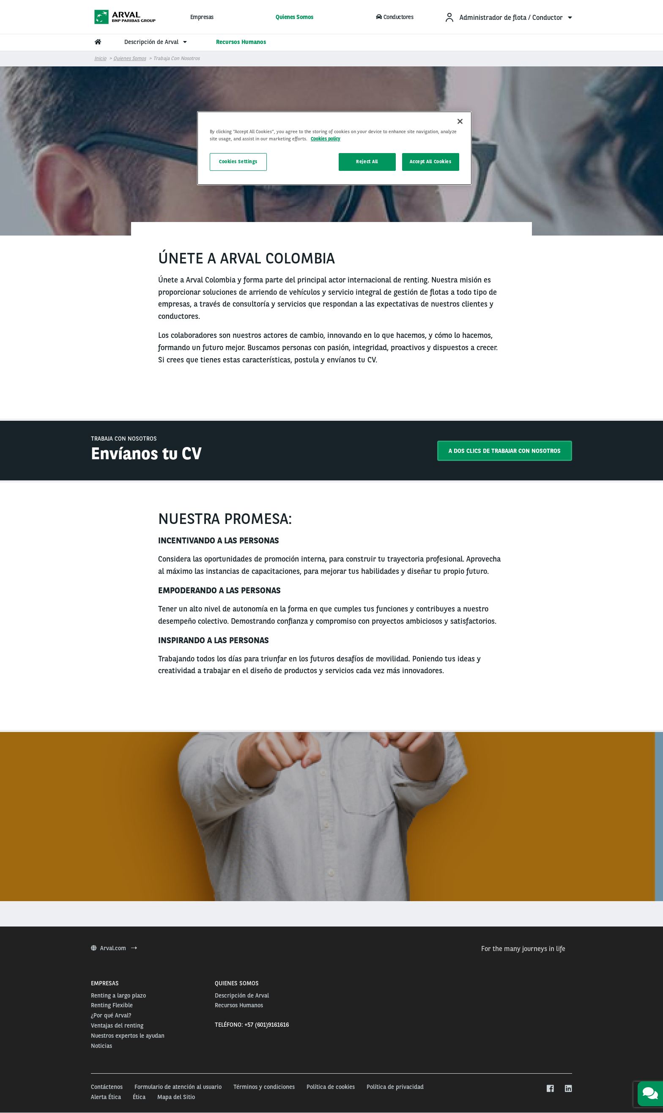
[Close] (460, 121)
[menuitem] (508, 17)
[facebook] (550, 1089)
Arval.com (114, 948)
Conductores (395, 17)
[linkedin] (568, 1089)
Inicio (100, 58)
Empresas (202, 17)
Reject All (367, 161)
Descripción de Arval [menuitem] (156, 41)
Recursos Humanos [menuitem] (241, 41)
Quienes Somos (294, 17)
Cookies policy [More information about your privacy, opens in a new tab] (325, 139)
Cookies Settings (238, 161)
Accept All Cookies (430, 161)
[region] (334, 148)
